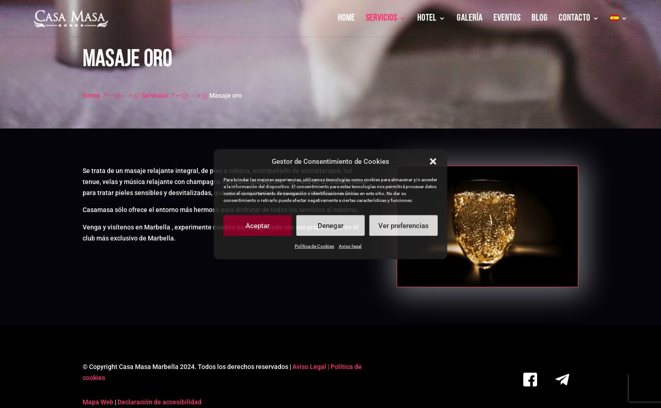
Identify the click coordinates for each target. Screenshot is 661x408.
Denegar (330, 226)
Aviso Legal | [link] (311, 366)
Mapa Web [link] (98, 402)
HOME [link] (346, 19)
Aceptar (257, 226)
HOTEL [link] (427, 19)
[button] (433, 161)
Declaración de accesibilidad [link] (160, 402)
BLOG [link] (540, 19)
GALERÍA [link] (469, 19)
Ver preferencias (403, 226)
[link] (71, 19)
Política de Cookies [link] (314, 246)
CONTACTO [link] (574, 19)
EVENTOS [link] (507, 19)
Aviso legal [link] (350, 246)
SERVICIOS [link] (381, 19)
